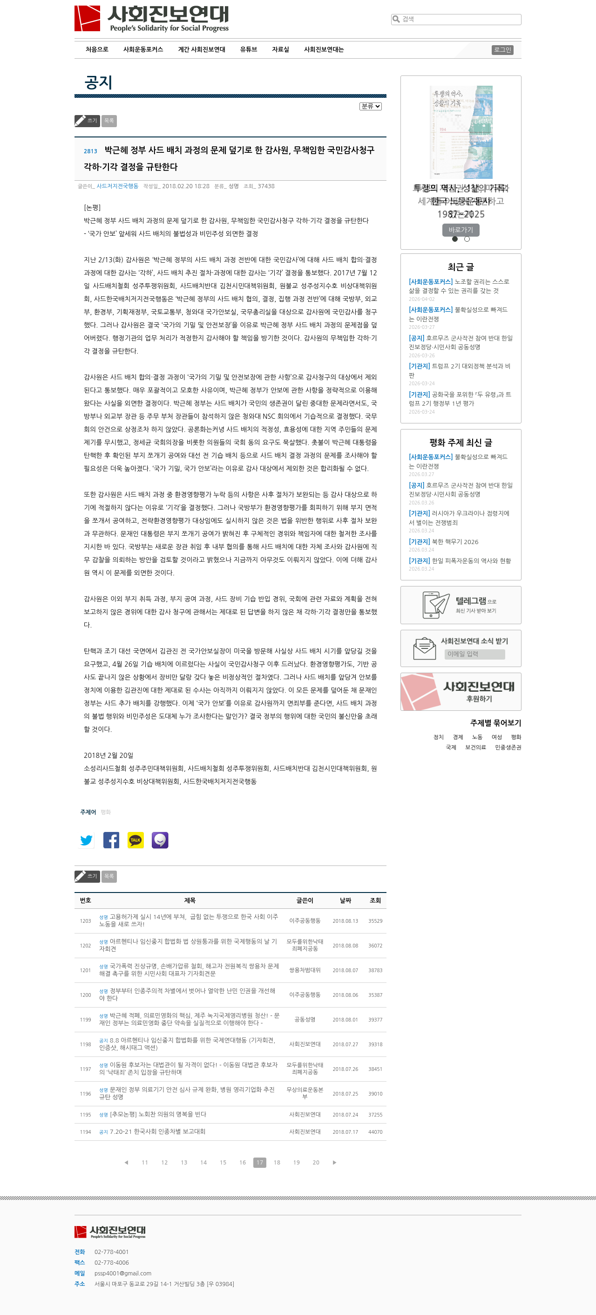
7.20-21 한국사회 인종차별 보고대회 (152, 1132)
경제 (458, 737)
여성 (497, 737)
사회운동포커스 (143, 50)
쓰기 (92, 120)
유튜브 (248, 50)
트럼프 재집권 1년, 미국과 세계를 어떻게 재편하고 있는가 (461, 201)
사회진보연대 (151, 19)
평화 (516, 737)
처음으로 (97, 50)
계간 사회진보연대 (201, 50)
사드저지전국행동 (117, 186)
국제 (451, 747)
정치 (438, 737)
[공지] (417, 338)
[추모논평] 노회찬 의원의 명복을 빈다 (152, 1114)
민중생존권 (508, 747)
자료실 (281, 50)
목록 (109, 120)
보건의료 (475, 747)
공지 (99, 82)
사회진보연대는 (324, 50)
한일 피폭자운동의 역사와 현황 (471, 561)
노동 (477, 737)
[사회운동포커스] (431, 282)
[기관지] (419, 366)
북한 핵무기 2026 (455, 542)
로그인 (502, 50)
